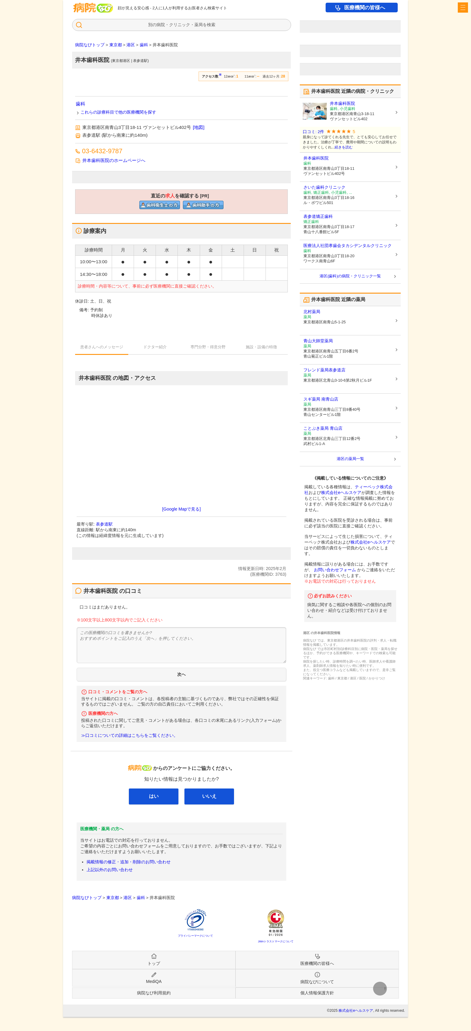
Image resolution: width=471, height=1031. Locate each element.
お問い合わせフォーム (335, 569)
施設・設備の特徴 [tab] (261, 347)
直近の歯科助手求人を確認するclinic (203, 205)
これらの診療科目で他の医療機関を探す (118, 112)
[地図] (198, 127)
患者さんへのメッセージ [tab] (101, 347)
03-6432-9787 (102, 151)
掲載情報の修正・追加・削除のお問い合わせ (129, 861)
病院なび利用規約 (154, 992)
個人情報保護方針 (317, 992)
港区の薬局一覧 (350, 458)
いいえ (209, 796)
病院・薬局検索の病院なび (93, 8)
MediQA (154, 981)
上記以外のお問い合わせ (110, 869)
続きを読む (344, 147)
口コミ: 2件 (313, 132)
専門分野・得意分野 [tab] (208, 347)
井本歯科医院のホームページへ (113, 160)
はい (154, 796)
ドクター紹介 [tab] (155, 347)
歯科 (80, 103)
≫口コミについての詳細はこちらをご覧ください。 (129, 735)
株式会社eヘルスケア (341, 492)
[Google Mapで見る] (181, 509)
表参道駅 (104, 524)
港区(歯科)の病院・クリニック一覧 (350, 276)
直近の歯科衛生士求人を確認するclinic (159, 205)
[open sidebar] (463, 7)
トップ (153, 963)
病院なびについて (317, 981)
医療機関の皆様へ (364, 8)
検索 (211, 24)
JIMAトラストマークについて (276, 941)
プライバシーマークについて (195, 935)
